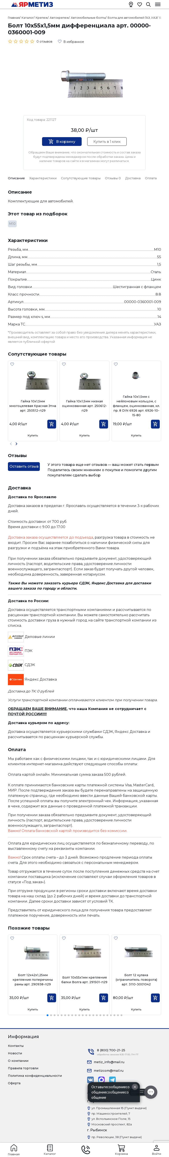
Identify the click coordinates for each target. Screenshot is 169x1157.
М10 (12, 224)
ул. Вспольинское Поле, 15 (111, 1119)
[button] (16, 444)
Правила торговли (23, 1068)
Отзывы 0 (113, 178)
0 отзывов (44, 42)
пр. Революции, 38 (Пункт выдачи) (117, 1137)
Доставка (133, 178)
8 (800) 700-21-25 (111, 1050)
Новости (15, 1053)
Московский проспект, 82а (112, 1124)
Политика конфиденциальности (35, 1076)
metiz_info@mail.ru (109, 1062)
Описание (16, 178)
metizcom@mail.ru (108, 1071)
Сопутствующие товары (81, 178)
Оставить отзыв (24, 466)
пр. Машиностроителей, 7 (111, 1113)
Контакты (16, 1046)
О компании (18, 1061)
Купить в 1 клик (107, 142)
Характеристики (43, 178)
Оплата (151, 178)
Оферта (14, 1083)
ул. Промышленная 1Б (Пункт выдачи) (119, 1108)
